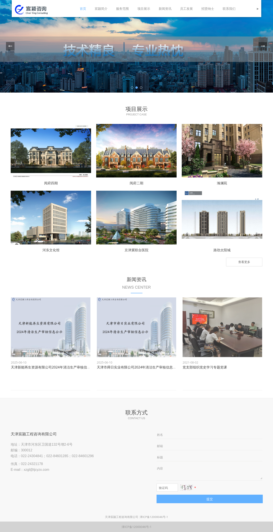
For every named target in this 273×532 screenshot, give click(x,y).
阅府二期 (136, 183)
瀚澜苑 (222, 183)
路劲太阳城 (222, 250)
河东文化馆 (51, 250)
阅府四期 (51, 183)
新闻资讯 (165, 8)
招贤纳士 (207, 8)
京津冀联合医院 (136, 250)
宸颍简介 (101, 8)
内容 (160, 468)
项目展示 (143, 8)
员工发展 (186, 8)
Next (262, 46)
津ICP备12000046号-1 (154, 517)
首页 (83, 8)
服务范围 (122, 8)
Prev (10, 46)
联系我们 (229, 8)
